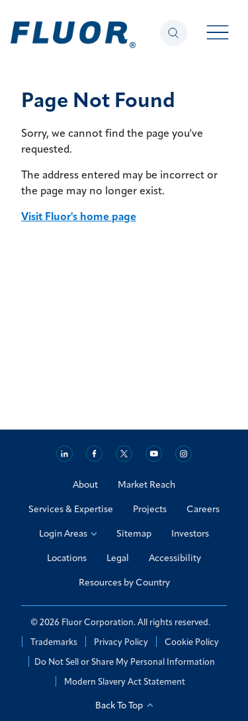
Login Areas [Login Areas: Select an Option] (68, 533)
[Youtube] (153, 453)
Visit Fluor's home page (78, 216)
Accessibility (175, 558)
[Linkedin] (64, 453)
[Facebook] (94, 453)
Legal (117, 558)
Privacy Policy (121, 641)
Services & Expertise (70, 509)
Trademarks (53, 641)
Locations (67, 558)
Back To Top (124, 705)
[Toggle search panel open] (173, 33)
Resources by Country (124, 582)
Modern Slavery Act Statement (124, 681)
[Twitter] (124, 453)
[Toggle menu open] (218, 33)
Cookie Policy (192, 641)
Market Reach (146, 484)
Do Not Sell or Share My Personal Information (124, 661)
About (85, 484)
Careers (203, 509)
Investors (190, 533)
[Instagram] (183, 453)
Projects (150, 509)
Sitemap (133, 533)
